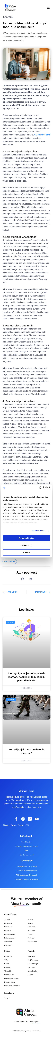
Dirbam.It (7, 967)
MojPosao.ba (33, 960)
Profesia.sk (8, 923)
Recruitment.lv (9, 982)
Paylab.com (32, 941)
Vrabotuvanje (33, 964)
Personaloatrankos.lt (11, 978)
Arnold (30, 919)
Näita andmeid (38, 530)
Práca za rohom (10, 934)
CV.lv (6, 960)
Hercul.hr (31, 967)
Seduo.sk (31, 930)
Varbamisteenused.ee (12, 986)
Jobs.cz (7, 919)
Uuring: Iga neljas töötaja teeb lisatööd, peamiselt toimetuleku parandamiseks (26, 677)
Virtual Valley (33, 971)
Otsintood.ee (9, 975)
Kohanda (26, 545)
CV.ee (6, 964)
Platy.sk (31, 938)
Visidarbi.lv (8, 971)
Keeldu (26, 552)
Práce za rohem (10, 938)
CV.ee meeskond (42, 135)
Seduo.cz (31, 927)
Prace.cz (7, 930)
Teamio (30, 923)
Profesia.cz (8, 927)
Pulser (30, 975)
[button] (48, 7)
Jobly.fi (6, 998)
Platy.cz (31, 934)
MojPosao (31, 956)
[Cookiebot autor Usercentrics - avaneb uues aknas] (39, 488)
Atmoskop (8, 941)
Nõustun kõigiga (26, 538)
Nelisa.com (8, 945)
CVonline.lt (8, 956)
